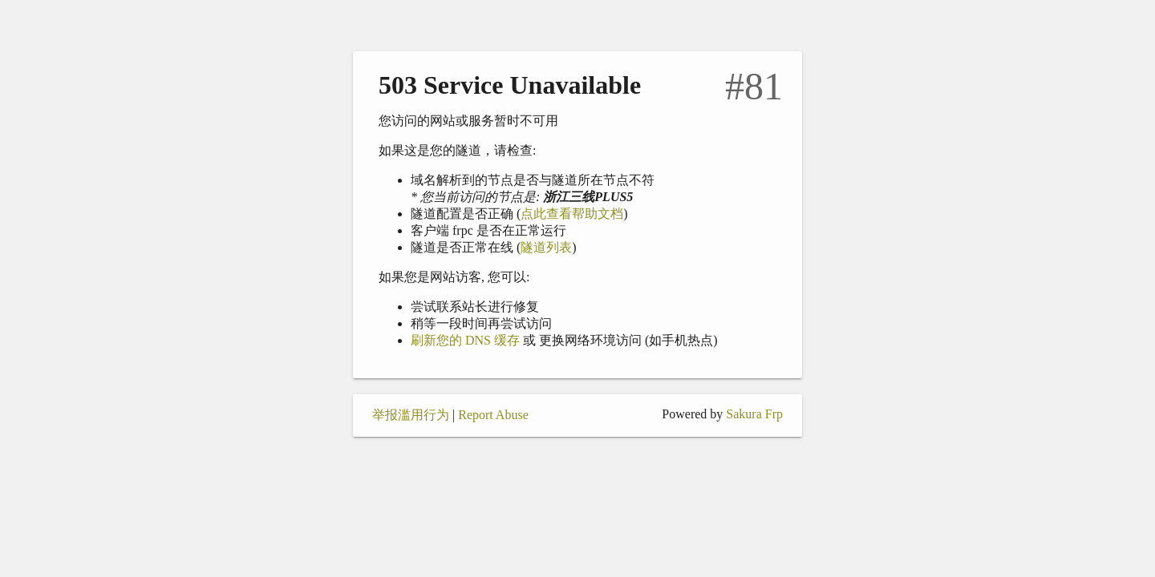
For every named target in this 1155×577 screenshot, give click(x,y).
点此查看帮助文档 (572, 213)
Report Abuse (493, 415)
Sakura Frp (754, 414)
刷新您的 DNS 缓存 (465, 340)
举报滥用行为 (410, 415)
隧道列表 (546, 247)
